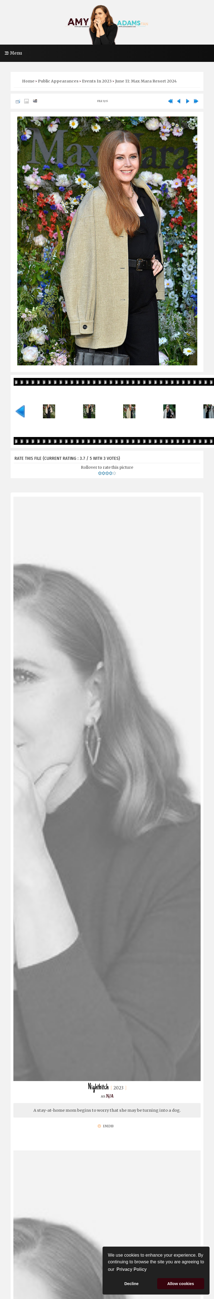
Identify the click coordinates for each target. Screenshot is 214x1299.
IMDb (106, 1126)
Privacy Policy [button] (131, 1269)
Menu (13, 53)
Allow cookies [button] (180, 1283)
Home (28, 81)
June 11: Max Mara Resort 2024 (146, 81)
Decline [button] (131, 1283)
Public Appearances (58, 81)
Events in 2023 (97, 81)
